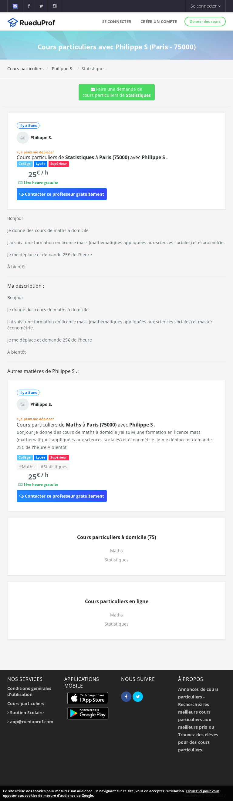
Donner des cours (205, 21)
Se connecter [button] (206, 6)
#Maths (27, 466)
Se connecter (116, 21)
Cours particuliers (25, 68)
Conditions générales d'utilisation (29, 691)
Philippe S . (63, 68)
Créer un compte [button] (158, 21)
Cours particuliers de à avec (92, 157)
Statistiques (117, 560)
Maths (116, 551)
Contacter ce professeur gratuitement (61, 194)
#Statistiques (54, 466)
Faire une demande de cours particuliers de (117, 92)
